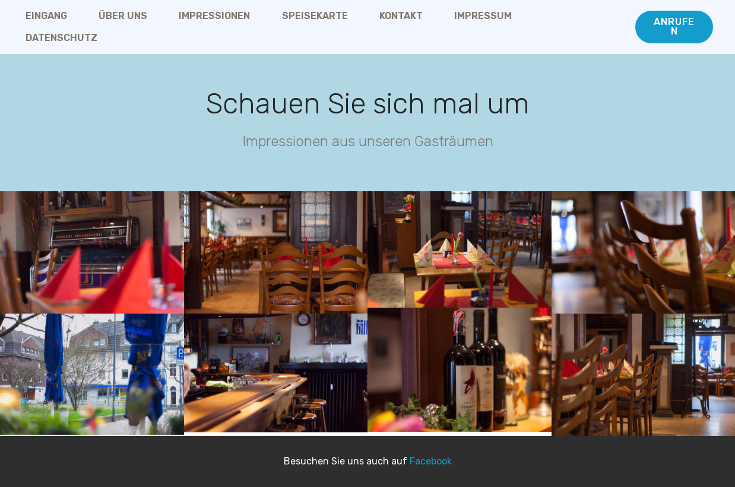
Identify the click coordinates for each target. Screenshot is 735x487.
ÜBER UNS (123, 15)
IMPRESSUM (483, 15)
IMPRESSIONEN (214, 15)
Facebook (431, 461)
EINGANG (46, 15)
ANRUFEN (674, 26)
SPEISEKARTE (315, 15)
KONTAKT (401, 15)
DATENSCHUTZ (61, 37)
